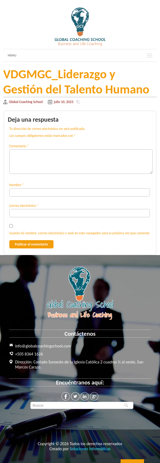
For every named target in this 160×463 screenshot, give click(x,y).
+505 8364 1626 (29, 354)
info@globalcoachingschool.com (43, 346)
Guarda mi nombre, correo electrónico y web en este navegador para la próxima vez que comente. (79, 233)
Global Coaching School (26, 102)
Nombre (16, 185)
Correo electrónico (24, 205)
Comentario (19, 146)
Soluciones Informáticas (90, 448)
